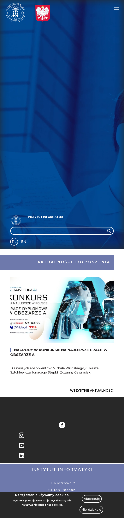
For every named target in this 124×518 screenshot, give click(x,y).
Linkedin (21, 456)
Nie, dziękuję (91, 509)
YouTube (21, 446)
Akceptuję (92, 499)
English (24, 242)
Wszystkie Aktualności (92, 390)
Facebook (62, 425)
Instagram (21, 435)
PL (14, 242)
